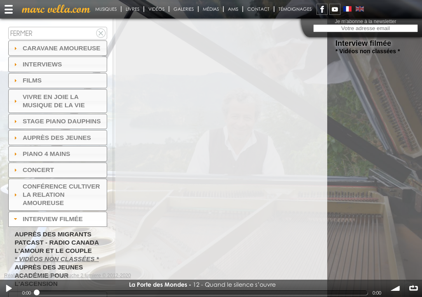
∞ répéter (413, 288)
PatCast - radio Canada (56, 242)
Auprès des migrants (52, 234)
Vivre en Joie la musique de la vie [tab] (48, 100)
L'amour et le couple (53, 250)
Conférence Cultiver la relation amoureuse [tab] (56, 194)
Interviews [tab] (37, 64)
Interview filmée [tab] (47, 218)
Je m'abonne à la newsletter (365, 21)
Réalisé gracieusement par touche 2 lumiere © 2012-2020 (67, 275)
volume (395, 288)
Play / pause (8, 288)
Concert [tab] (33, 169)
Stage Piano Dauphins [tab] (56, 121)
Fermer (21, 33)
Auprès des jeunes (48, 267)
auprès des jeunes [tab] (51, 137)
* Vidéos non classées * (56, 258)
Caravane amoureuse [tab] (56, 48)
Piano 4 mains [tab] (41, 153)
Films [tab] (27, 80)
